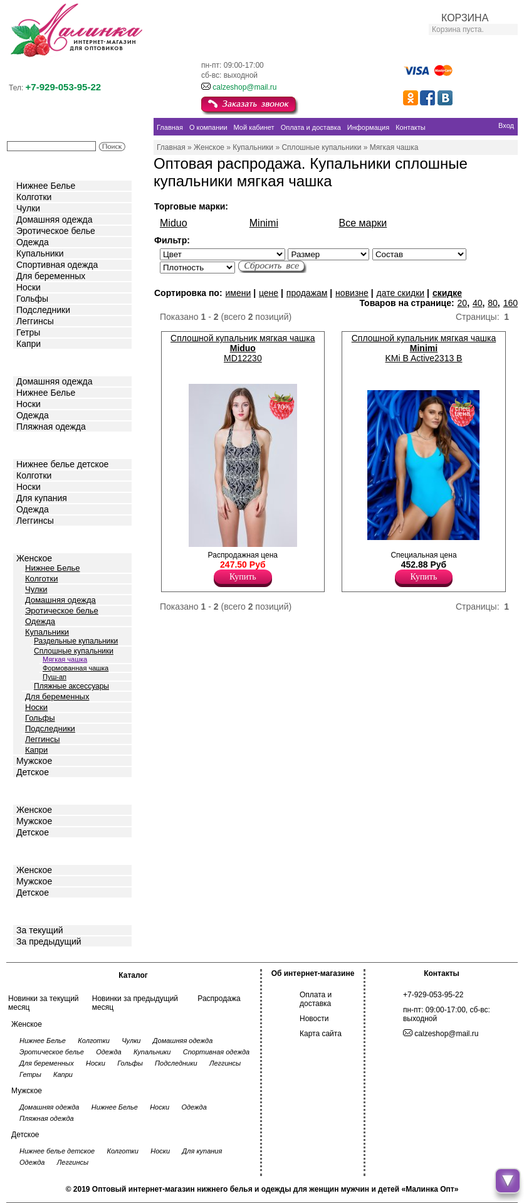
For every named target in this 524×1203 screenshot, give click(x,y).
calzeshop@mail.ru (244, 87)
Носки (28, 287)
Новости (314, 1018)
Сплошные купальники (73, 651)
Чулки (28, 208)
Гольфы (32, 299)
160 (510, 303)
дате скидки (401, 293)
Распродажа (218, 998)
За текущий (39, 930)
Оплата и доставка (316, 999)
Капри (28, 344)
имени (238, 293)
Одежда (32, 242)
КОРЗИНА (464, 18)
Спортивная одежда (57, 265)
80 (493, 303)
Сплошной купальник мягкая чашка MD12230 (242, 348)
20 (463, 303)
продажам (307, 293)
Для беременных (50, 276)
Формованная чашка (75, 668)
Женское (34, 558)
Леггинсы (35, 321)
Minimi (263, 223)
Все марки (363, 223)
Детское (33, 444)
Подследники (43, 310)
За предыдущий (48, 941)
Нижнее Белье (45, 186)
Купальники (39, 253)
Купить (242, 576)
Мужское (34, 761)
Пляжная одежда (51, 426)
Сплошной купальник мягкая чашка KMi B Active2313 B (424, 348)
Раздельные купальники (76, 641)
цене (268, 293)
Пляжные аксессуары (71, 686)
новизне (352, 293)
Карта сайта (321, 1033)
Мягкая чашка (65, 659)
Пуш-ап (54, 677)
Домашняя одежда (54, 220)
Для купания (41, 498)
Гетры (28, 332)
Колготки (33, 197)
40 (478, 303)
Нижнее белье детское (62, 464)
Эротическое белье (55, 231)
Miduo (173, 223)
